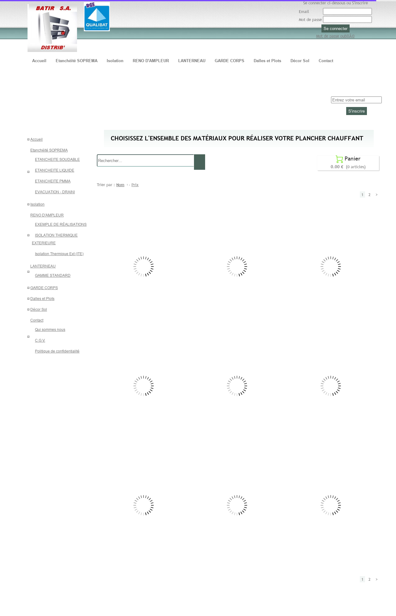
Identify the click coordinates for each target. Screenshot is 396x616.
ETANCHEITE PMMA (53, 181)
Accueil (36, 139)
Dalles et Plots (42, 298)
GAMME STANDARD (53, 275)
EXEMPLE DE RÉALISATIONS (61, 224)
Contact (36, 320)
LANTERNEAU (43, 266)
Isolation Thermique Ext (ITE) (59, 253)
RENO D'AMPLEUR (47, 215)
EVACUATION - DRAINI (55, 192)
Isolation (37, 204)
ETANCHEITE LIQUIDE (54, 170)
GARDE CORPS (44, 287)
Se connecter (335, 28)
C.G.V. (40, 340)
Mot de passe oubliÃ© (335, 36)
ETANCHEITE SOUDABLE (57, 159)
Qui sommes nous (50, 329)
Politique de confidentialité (57, 351)
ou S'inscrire (357, 3)
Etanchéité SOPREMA (49, 150)
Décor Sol (38, 309)
